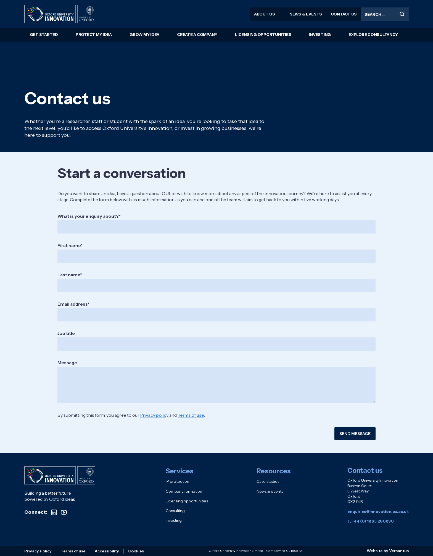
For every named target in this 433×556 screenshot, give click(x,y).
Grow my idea (144, 34)
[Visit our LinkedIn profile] (54, 512)
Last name (68, 274)
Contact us (344, 14)
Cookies (136, 551)
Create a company (197, 34)
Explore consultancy (373, 34)
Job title (66, 333)
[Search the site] (385, 14)
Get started (44, 34)
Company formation (184, 491)
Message (67, 362)
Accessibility (107, 551)
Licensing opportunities (263, 34)
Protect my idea (94, 34)
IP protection (177, 481)
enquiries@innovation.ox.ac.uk (378, 511)
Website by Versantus (388, 550)
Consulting (175, 510)
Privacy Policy (38, 551)
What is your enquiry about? (88, 216)
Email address (72, 304)
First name (69, 245)
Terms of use (191, 415)
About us (264, 14)
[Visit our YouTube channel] (63, 512)
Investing (320, 34)
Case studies (268, 481)
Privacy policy (154, 415)
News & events (305, 14)
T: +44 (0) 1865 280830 (370, 521)
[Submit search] (402, 14)
